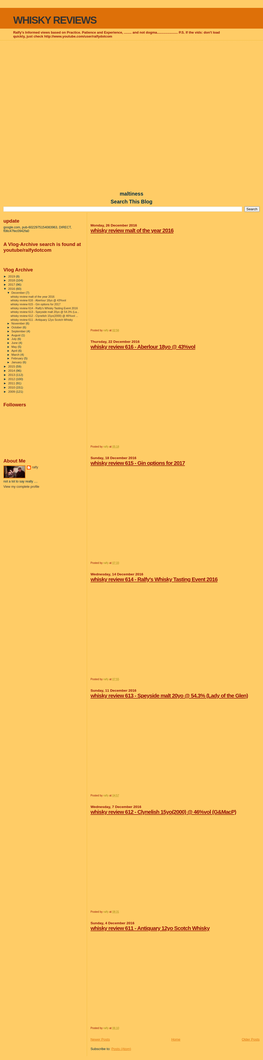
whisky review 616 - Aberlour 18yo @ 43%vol (142, 347)
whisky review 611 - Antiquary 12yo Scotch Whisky (150, 928)
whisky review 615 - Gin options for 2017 (137, 463)
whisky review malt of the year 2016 (131, 230)
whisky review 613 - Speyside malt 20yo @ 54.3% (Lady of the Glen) (169, 695)
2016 (12, 288)
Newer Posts (100, 1039)
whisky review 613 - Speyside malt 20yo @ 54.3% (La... (44, 311)
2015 (12, 366)
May (15, 346)
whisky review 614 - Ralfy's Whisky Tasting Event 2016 (153, 579)
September (19, 331)
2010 (12, 387)
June (15, 342)
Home (175, 1039)
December (19, 292)
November (19, 323)
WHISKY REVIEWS (54, 20)
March (16, 354)
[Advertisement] (131, 79)
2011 (12, 383)
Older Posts (251, 1039)
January (17, 362)
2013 (12, 374)
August (17, 335)
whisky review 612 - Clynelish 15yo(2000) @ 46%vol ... (44, 315)
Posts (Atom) (121, 1049)
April (15, 350)
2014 (12, 370)
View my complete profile (21, 487)
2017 (12, 284)
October (17, 327)
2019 (12, 276)
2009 (12, 391)
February (18, 358)
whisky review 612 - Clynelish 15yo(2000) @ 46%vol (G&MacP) (163, 812)
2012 (12, 379)
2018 (12, 280)
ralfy (35, 467)
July (15, 338)
